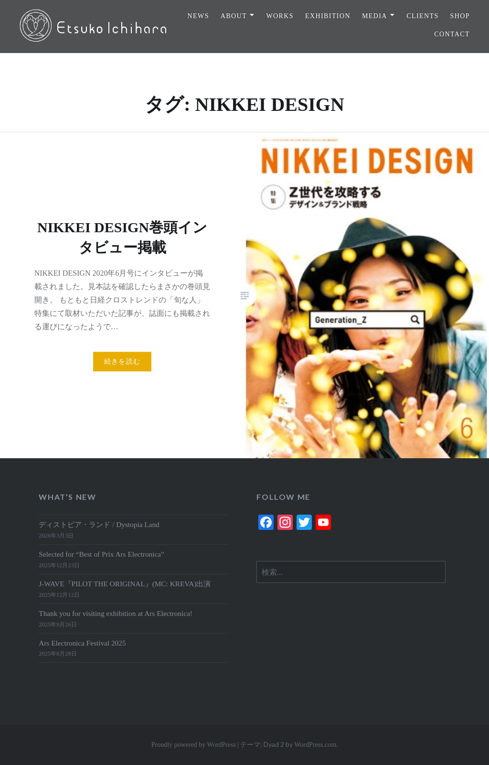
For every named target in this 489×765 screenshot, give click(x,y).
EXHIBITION (328, 16)
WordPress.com (315, 744)
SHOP (460, 16)
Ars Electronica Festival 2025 (82, 643)
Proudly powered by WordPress (193, 744)
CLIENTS (422, 16)
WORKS (280, 16)
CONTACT (452, 34)
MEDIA (374, 16)
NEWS (198, 16)
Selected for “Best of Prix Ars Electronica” (101, 554)
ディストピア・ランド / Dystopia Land (99, 524)
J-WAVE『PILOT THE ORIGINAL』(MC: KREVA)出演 (125, 584)
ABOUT (234, 16)
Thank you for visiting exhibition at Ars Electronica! (115, 613)
